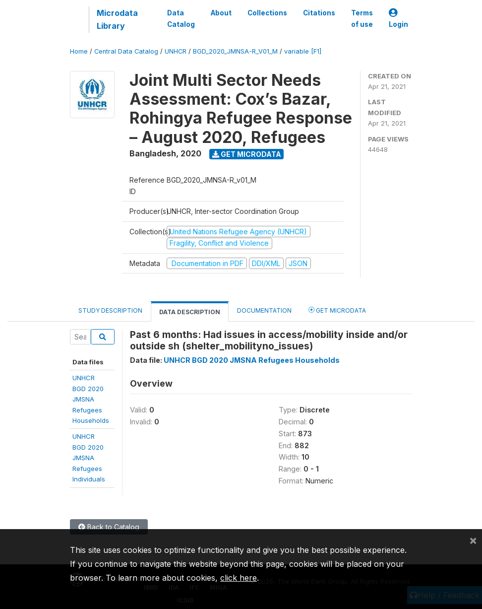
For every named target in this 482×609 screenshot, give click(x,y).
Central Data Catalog (126, 51)
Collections (267, 13)
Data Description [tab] (189, 312)
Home (79, 51)
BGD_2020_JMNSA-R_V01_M (235, 51)
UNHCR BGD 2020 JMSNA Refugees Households (252, 360)
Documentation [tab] (264, 310)
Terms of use (362, 18)
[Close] (473, 540)
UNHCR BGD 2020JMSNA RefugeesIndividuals (88, 457)
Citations (319, 13)
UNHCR (175, 51)
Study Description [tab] (110, 310)
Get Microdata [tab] (337, 310)
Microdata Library (117, 19)
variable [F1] (302, 51)
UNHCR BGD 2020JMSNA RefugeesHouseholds (90, 399)
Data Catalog (181, 18)
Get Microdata (246, 154)
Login (398, 18)
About (221, 13)
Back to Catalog (108, 527)
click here (238, 578)
